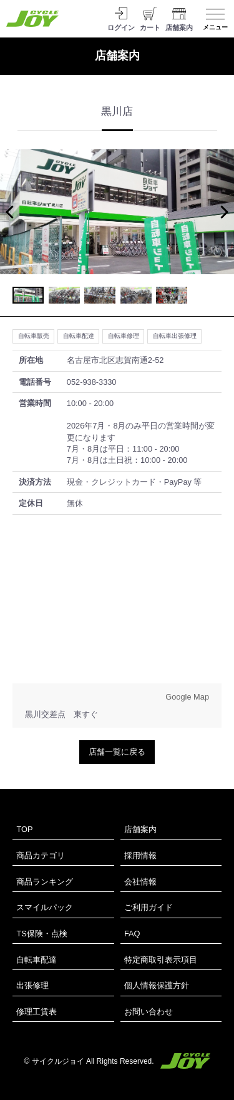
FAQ (132, 933)
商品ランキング (44, 881)
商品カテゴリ (40, 855)
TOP (24, 829)
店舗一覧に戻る (117, 751)
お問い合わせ (148, 1011)
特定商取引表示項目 (160, 959)
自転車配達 (36, 959)
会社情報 (140, 881)
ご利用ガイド (148, 907)
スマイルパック (44, 907)
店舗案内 (140, 829)
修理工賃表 (36, 1011)
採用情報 (140, 855)
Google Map (187, 696)
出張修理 (32, 985)
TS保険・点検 (41, 933)
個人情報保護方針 (156, 985)
